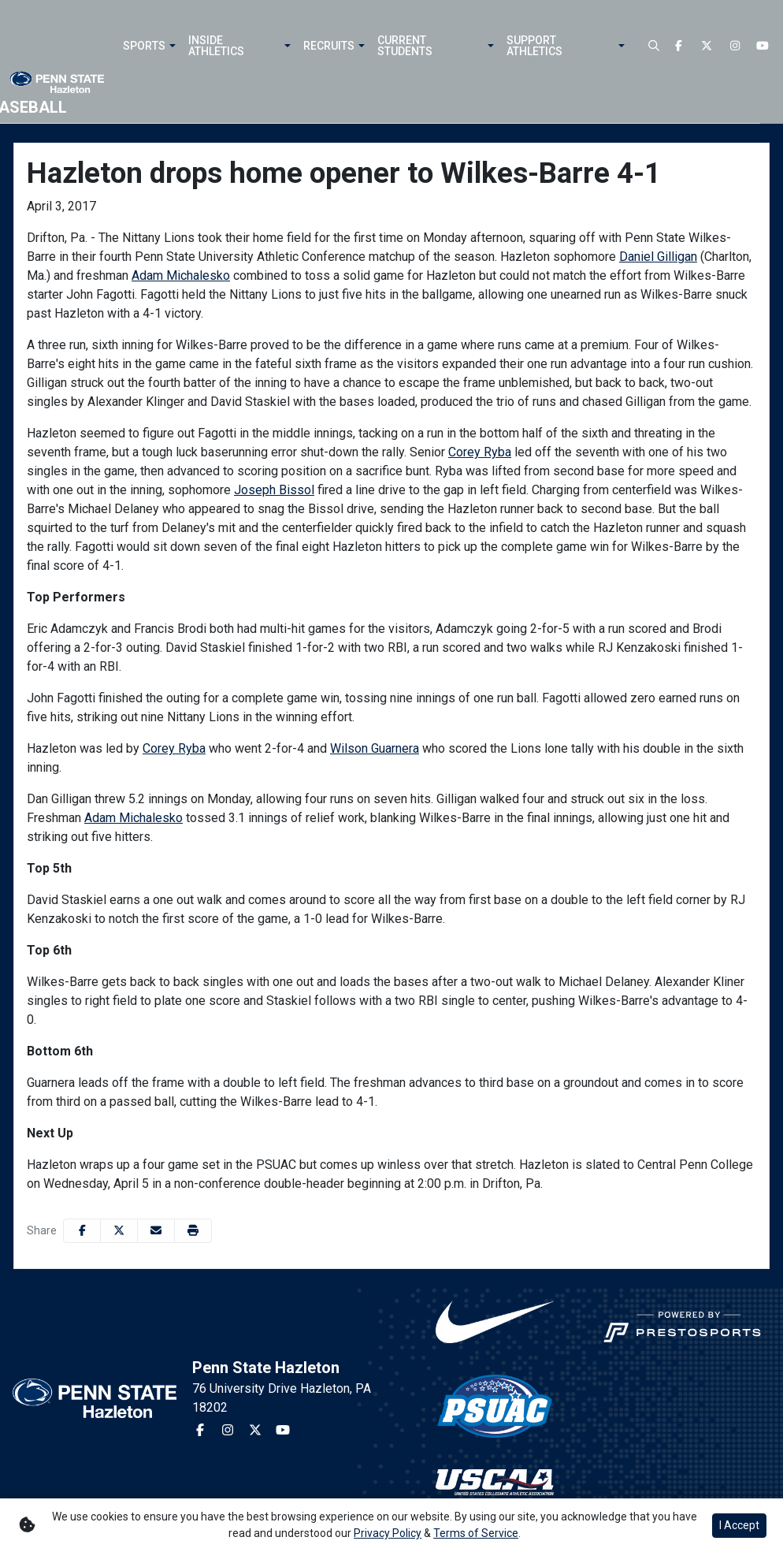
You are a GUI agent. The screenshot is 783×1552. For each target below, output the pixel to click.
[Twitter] (707, 46)
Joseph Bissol (274, 489)
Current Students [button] (404, 46)
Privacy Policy (387, 1533)
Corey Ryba (479, 452)
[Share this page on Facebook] (82, 1231)
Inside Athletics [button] (216, 46)
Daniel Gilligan (658, 256)
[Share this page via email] (156, 1231)
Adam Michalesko (181, 275)
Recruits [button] (328, 45)
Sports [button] (144, 45)
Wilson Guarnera (374, 748)
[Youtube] (763, 46)
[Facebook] (679, 46)
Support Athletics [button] (534, 46)
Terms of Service (475, 1533)
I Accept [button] (739, 1525)
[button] (170, 45)
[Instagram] (735, 46)
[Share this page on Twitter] (119, 1231)
